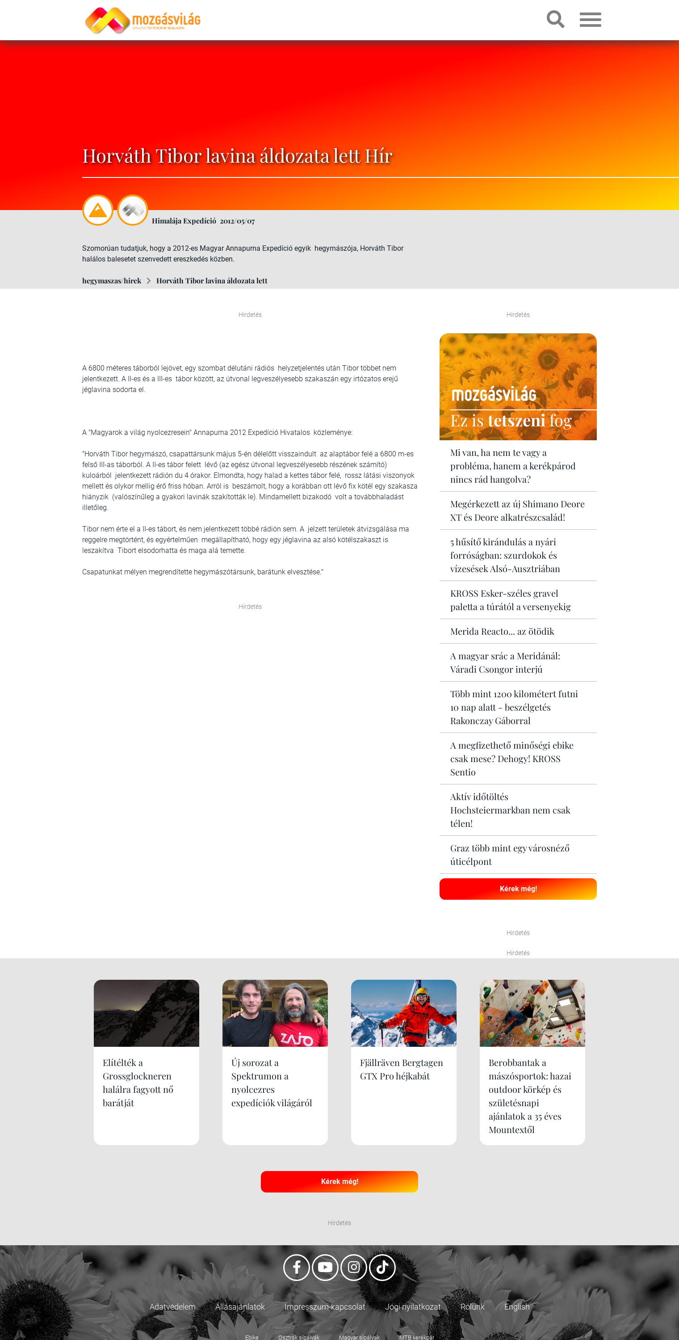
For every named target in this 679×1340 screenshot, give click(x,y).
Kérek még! (518, 889)
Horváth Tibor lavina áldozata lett (212, 280)
